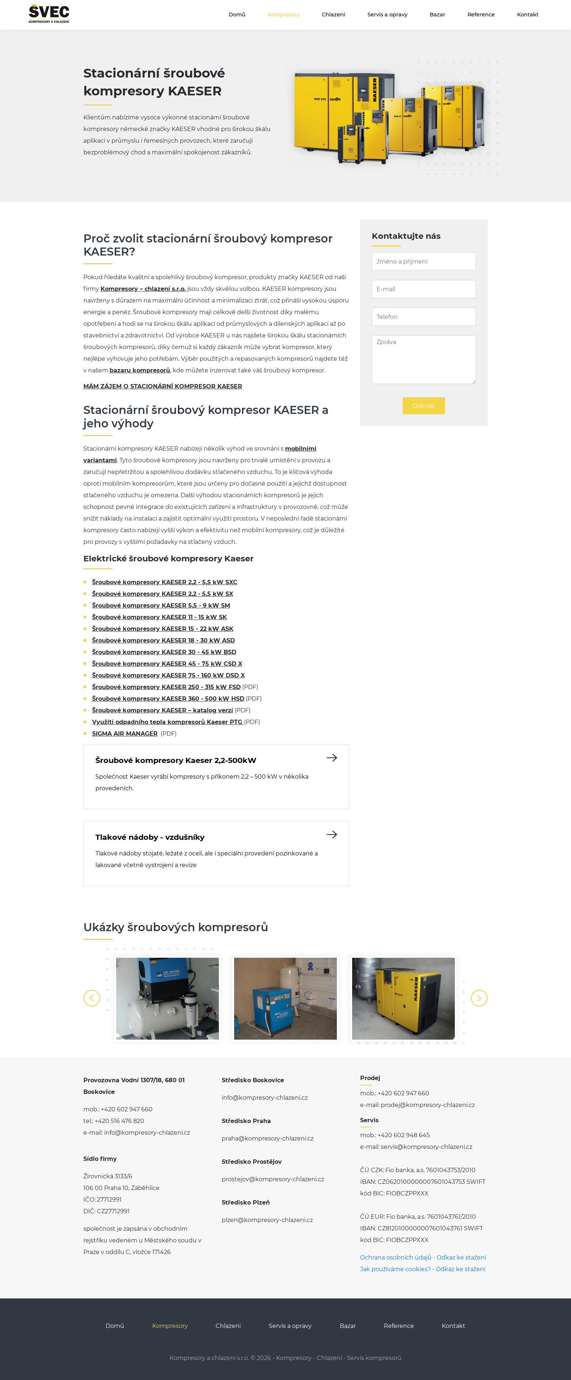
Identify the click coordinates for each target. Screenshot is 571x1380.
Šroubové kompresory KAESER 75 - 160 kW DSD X (168, 675)
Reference (481, 14)
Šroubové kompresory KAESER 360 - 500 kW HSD (168, 698)
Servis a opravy (387, 14)
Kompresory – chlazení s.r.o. (143, 288)
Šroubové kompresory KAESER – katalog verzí (162, 710)
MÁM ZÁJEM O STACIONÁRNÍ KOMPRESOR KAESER (162, 386)
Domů (237, 14)
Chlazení (333, 14)
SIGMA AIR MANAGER (125, 733)
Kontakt (528, 14)
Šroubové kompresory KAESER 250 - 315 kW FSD (166, 687)
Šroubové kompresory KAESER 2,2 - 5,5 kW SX (162, 593)
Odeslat (424, 405)
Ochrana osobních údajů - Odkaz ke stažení (423, 1257)
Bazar (437, 14)
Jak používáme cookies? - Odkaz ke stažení (422, 1269)
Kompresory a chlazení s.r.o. (209, 1358)
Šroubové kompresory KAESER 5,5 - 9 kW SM (161, 605)
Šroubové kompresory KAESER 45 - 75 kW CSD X (167, 663)
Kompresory (284, 14)
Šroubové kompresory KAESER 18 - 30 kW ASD (163, 640)
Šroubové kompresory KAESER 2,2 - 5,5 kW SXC (164, 582)
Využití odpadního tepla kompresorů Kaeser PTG (168, 722)
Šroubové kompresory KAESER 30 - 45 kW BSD (164, 652)
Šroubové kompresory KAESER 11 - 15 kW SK (159, 617)
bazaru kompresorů (140, 370)
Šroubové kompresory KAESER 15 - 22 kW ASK (162, 628)
